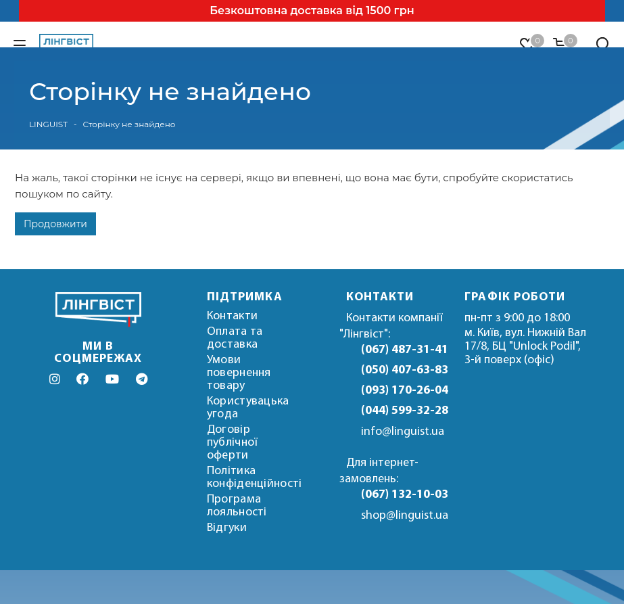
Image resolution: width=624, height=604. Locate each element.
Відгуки (227, 527)
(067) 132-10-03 (403, 494)
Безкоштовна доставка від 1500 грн (312, 10)
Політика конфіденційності (254, 477)
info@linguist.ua (402, 431)
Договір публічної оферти (232, 442)
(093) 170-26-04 (403, 390)
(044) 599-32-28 (403, 410)
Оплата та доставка (235, 338)
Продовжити (55, 224)
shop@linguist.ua (404, 515)
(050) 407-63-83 (403, 370)
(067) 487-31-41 (403, 350)
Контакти (232, 316)
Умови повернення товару (239, 373)
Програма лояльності (237, 506)
